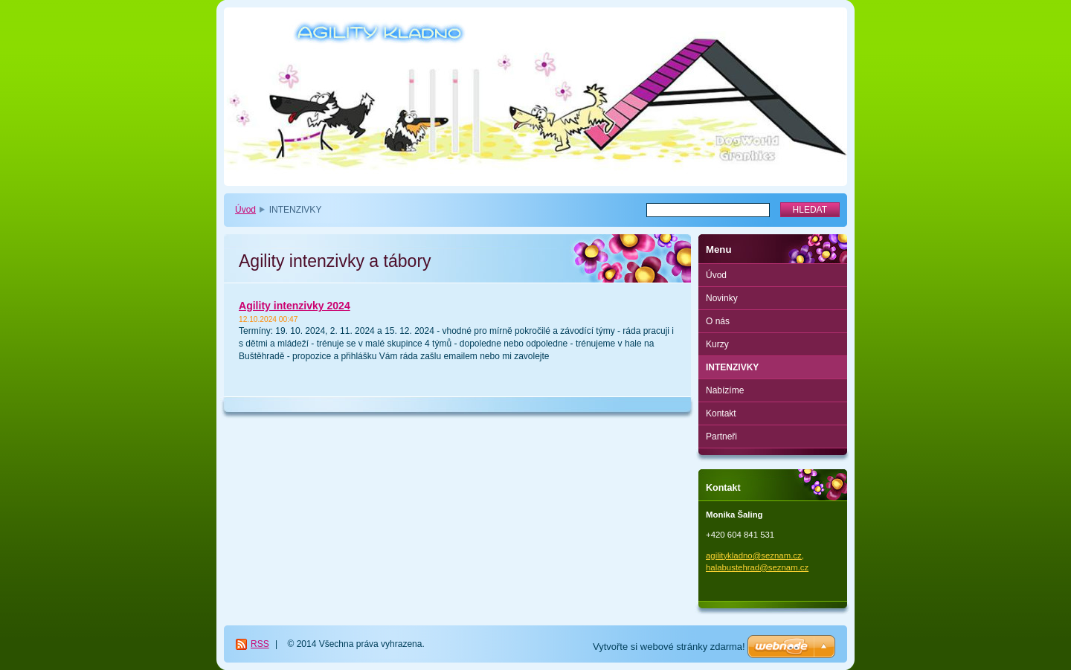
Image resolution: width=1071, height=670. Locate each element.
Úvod (245, 209)
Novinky (722, 298)
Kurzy (717, 344)
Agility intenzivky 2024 (294, 306)
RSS (260, 644)
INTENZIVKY (732, 367)
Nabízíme (725, 390)
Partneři (721, 436)
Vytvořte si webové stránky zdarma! (669, 646)
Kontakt (721, 413)
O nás (718, 321)
